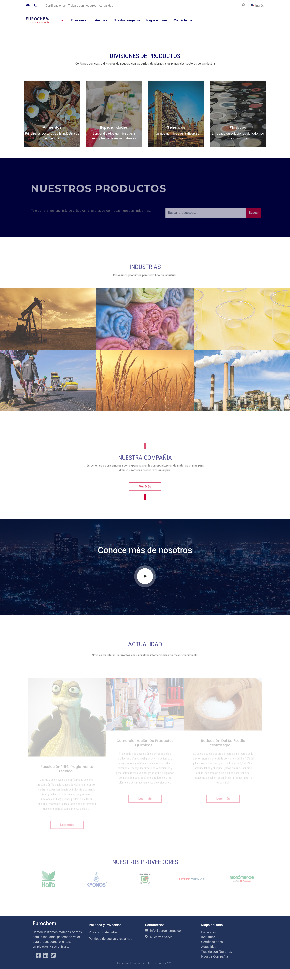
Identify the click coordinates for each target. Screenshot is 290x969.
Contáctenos (183, 20)
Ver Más (145, 493)
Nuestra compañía (126, 20)
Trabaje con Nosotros (216, 952)
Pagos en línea (156, 20)
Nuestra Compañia (214, 956)
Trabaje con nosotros (82, 5)
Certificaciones (56, 5)
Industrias (100, 20)
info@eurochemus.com (164, 931)
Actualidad (106, 5)
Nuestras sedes (159, 937)
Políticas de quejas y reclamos (110, 939)
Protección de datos (103, 932)
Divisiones (78, 20)
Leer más (67, 828)
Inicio (62, 20)
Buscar (254, 220)
